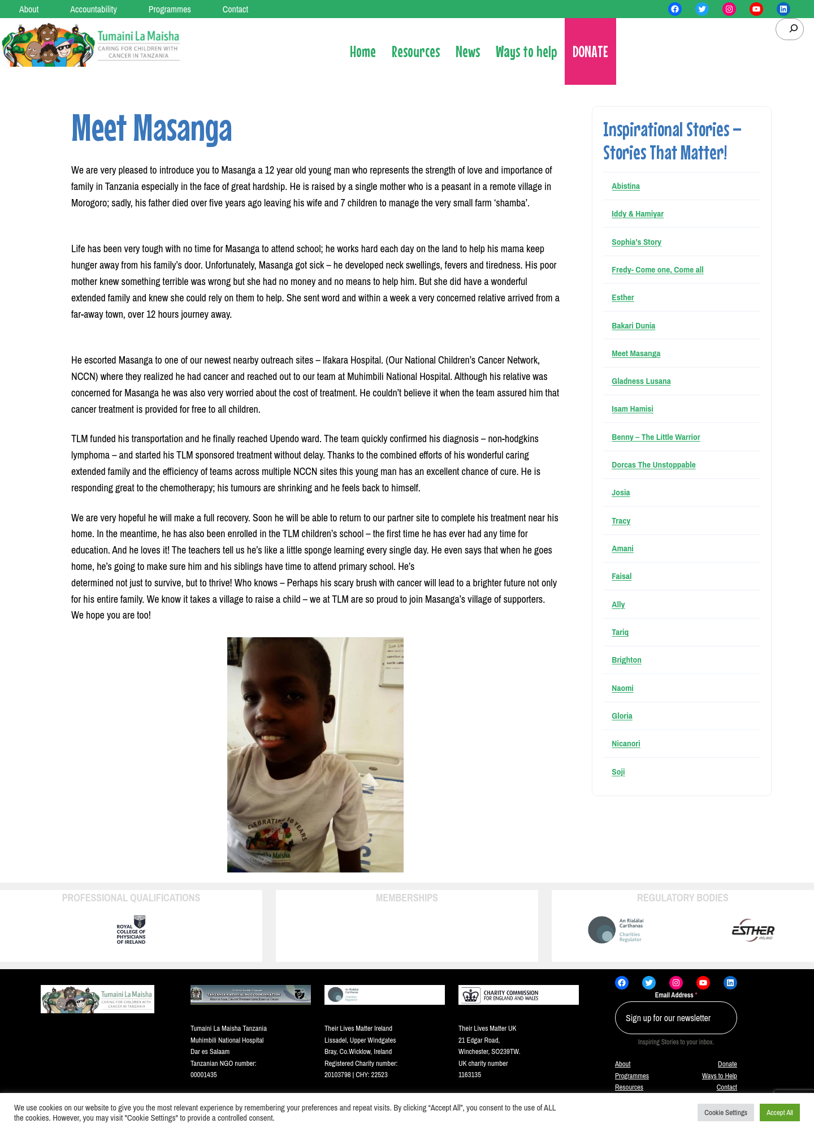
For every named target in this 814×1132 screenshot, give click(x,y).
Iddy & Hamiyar (638, 213)
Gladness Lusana (641, 381)
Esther (623, 297)
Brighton (626, 660)
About (622, 1064)
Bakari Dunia (633, 325)
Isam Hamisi (632, 408)
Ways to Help (719, 1076)
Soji (618, 771)
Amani (623, 548)
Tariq (620, 632)
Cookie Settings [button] (725, 1112)
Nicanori (626, 743)
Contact (727, 1087)
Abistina (626, 186)
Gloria (622, 715)
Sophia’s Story (636, 242)
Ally (618, 604)
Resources (629, 1087)
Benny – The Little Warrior (656, 437)
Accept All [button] (780, 1112)
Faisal (621, 576)
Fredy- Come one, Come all (657, 269)
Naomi (623, 688)
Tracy (621, 520)
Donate (727, 1064)
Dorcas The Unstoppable (653, 464)
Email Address (676, 995)
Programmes (632, 1076)
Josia (621, 492)
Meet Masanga (636, 353)
